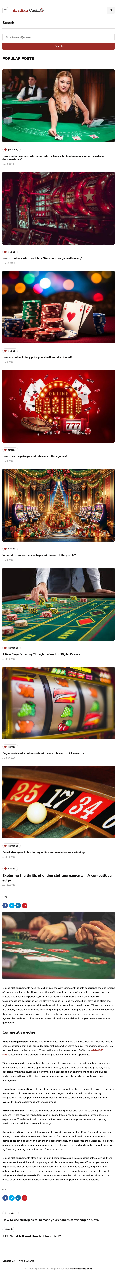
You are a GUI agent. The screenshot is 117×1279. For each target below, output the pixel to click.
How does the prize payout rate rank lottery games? (34, 456)
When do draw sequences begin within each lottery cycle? (39, 555)
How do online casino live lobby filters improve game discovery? (42, 258)
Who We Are (26, 1260)
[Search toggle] (111, 10)
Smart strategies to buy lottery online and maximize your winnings (43, 852)
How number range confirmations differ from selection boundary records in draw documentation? (53, 157)
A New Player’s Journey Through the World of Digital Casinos (41, 654)
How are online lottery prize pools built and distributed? (37, 357)
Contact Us (8, 1260)
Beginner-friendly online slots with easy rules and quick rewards (43, 753)
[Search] (58, 37)
